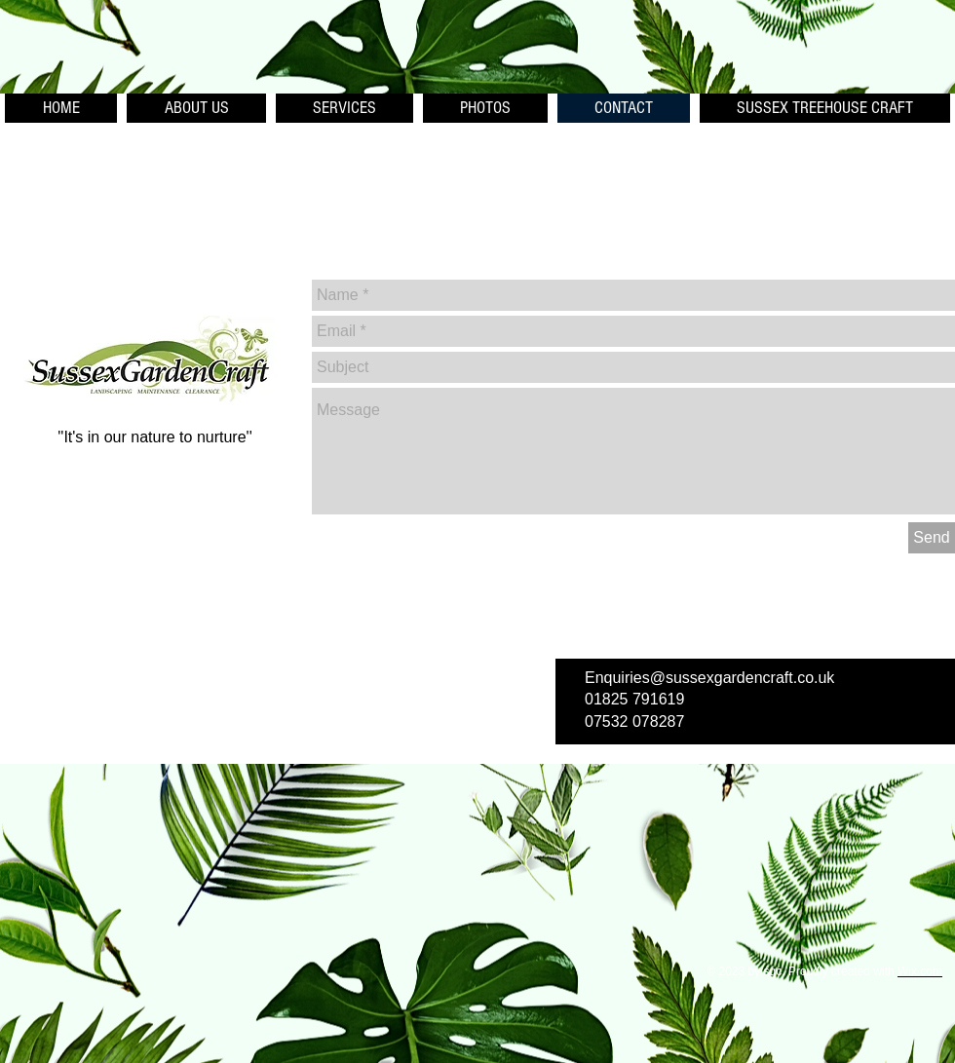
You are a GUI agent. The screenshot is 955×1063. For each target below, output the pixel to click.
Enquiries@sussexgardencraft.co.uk (709, 677)
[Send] (931, 537)
